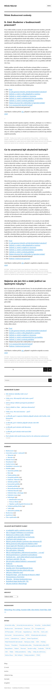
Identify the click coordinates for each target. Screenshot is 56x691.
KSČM (27, 635)
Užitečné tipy (8, 675)
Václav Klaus (9, 655)
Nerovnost (23, 141)
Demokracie (18, 628)
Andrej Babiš (46, 625)
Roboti (36, 141)
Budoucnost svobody (42, 139)
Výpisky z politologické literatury (19, 504)
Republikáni (9, 648)
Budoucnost (13, 138)
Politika (28, 141)
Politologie (11, 497)
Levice (7, 638)
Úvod (10, 89)
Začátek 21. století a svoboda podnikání (21, 100)
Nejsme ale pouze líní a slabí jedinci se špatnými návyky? (27, 103)
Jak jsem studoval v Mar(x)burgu (16, 583)
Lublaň (18, 141)
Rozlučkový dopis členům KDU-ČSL (17, 581)
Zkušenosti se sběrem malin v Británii (18, 535)
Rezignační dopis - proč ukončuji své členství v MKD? (23, 574)
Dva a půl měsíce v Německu (15, 550)
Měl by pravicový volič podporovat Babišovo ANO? (22, 543)
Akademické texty (15, 499)
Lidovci (23, 638)
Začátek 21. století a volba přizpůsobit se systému (24, 94)
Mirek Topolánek (32, 638)
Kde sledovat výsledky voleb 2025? (17, 394)
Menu (49, 5)
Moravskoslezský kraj (14, 488)
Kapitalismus (12, 141)
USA (6, 652)
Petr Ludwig (16, 609)
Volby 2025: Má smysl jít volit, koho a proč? (20, 398)
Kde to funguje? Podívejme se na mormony (19, 532)
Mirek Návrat (10, 6)
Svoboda (45, 143)
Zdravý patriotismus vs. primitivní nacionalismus (21, 555)
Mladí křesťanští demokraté (14, 642)
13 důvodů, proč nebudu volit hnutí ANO (18, 431)
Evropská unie (39, 628)
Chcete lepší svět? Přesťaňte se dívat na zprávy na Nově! (23, 546)
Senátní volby (32, 648)
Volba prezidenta (20, 652)
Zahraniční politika (14, 510)
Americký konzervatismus (25, 625)
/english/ (7, 683)
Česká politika (12, 475)
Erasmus (6, 141)
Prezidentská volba (25, 645)
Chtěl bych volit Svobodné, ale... (16, 539)
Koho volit (44, 632)
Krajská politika (13, 486)
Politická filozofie (13, 490)
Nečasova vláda (29, 642)
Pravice (7, 645)
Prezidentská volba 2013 (41, 645)
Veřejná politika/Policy (15, 506)
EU (33, 628)
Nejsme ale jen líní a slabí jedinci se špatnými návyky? (25, 282)
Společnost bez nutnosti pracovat (34, 143)
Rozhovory (9, 513)
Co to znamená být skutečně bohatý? (21, 105)
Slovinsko (49, 141)
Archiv (6, 671)
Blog (5, 663)
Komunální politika (14, 484)
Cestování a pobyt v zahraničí (15, 453)
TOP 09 (48, 648)
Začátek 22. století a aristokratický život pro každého (26, 98)
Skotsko (10, 457)
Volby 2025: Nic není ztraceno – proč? (18, 411)
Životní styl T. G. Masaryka (14, 566)
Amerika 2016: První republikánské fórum (19, 568)
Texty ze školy (34, 138)
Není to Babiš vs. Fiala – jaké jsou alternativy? (20, 407)
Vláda (11, 652)
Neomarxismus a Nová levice (15, 577)
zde (23, 112)
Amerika (37, 625)
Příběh (32, 141)
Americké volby (10, 625)
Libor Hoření (35, 609)
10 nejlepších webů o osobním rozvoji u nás (19, 530)
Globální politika (13, 482)
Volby (9, 508)
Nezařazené (9, 462)
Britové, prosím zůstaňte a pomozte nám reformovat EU (24, 541)
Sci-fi (45, 141)
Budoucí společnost (14, 139)
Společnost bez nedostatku (18, 143)
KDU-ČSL (36, 632)
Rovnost (41, 141)
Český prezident (29, 655)
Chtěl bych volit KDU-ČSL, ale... (16, 559)
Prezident (14, 645)
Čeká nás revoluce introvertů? (15, 548)
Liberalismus (15, 638)
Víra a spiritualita (11, 517)
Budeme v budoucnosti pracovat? (19, 258)
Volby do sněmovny (39, 652)
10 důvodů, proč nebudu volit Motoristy (18, 427)
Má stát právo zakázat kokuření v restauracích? (21, 561)
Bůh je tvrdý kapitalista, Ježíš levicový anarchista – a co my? (25, 552)
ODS (37, 642)
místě (6, 114)
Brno (9, 473)
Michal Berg (8, 609)
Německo (11, 455)
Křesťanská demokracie (38, 635)
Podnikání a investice (12, 466)
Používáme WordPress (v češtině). (21, 688)
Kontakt (6, 679)
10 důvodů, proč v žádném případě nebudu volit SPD (22, 423)
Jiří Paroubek (9, 632)
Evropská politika (13, 477)
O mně (6, 667)
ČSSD (38, 655)
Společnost (28, 138)
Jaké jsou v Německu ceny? (14, 572)
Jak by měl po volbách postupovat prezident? (20, 403)
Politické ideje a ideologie (16, 493)
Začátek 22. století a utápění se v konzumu (22, 96)
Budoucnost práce (32, 139)
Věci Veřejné (19, 655)
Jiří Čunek (18, 632)
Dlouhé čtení (10, 459)
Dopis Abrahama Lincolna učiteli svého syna (20, 570)
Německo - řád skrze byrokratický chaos (19, 579)
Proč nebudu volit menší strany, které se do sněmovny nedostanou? (27, 436)
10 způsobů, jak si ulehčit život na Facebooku (20, 537)
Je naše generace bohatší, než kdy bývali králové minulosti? (28, 92)
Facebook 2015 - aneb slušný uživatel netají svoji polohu (24, 557)
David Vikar (43, 609)
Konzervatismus (18, 635)
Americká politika (13, 471)
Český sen (9, 563)
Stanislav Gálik (25, 609)
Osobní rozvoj (20, 138)
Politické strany (12, 495)
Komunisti (8, 635)
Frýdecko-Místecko (14, 479)
